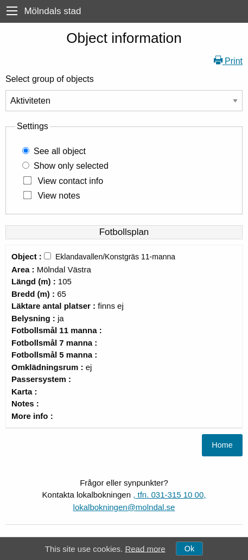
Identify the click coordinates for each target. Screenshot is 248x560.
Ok (189, 548)
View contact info (70, 181)
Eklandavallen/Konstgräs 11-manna (115, 256)
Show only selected (71, 165)
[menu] (12, 11)
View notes (58, 195)
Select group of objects (49, 79)
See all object (60, 151)
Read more (145, 548)
